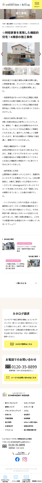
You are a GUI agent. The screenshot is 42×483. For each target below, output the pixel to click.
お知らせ (8, 414)
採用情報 (27, 418)
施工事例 (8, 422)
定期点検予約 (28, 426)
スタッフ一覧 (28, 407)
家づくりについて (11, 403)
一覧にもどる (21, 283)
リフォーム (9, 430)
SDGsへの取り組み (30, 422)
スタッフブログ (29, 403)
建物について (9, 407)
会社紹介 (27, 414)
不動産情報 (9, 418)
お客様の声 (9, 426)
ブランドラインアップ (13, 410)
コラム (26, 410)
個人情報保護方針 (30, 430)
